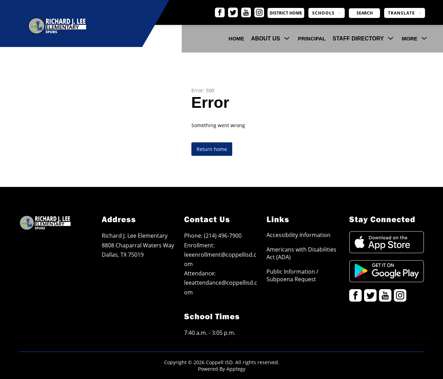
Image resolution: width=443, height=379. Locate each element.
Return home (212, 149)
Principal (312, 38)
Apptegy (235, 369)
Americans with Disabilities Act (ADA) (301, 253)
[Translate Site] (404, 13)
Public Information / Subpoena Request (292, 275)
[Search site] (364, 13)
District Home (292, 13)
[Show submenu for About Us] (265, 39)
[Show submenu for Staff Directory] (358, 39)
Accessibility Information (298, 235)
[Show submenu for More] (409, 39)
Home (236, 38)
